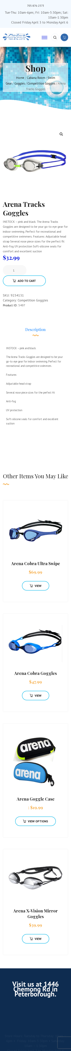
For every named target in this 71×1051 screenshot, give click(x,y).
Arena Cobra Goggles (35, 673)
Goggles (19, 83)
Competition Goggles (41, 83)
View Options (35, 821)
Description (35, 329)
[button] (61, 134)
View (35, 586)
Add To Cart (24, 281)
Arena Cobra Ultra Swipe (35, 563)
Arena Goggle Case (36, 799)
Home (20, 78)
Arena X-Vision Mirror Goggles (35, 913)
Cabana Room (36, 78)
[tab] (35, 331)
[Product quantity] (15, 270)
